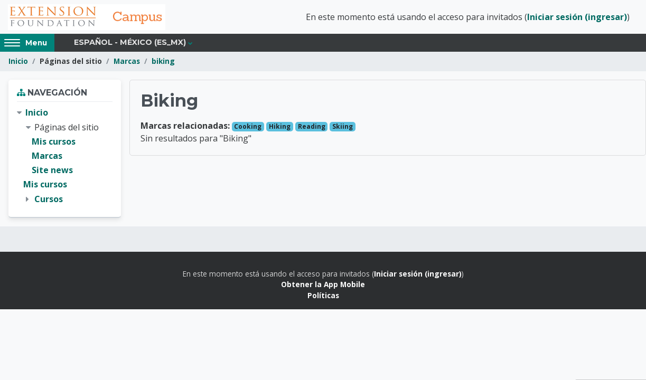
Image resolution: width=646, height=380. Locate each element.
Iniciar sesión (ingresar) (577, 17)
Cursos (48, 199)
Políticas (323, 296)
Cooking (247, 126)
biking (163, 62)
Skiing (342, 126)
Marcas (127, 62)
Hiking (280, 126)
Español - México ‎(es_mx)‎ (130, 43)
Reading (311, 126)
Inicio (18, 62)
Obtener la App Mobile (323, 285)
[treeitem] (65, 157)
